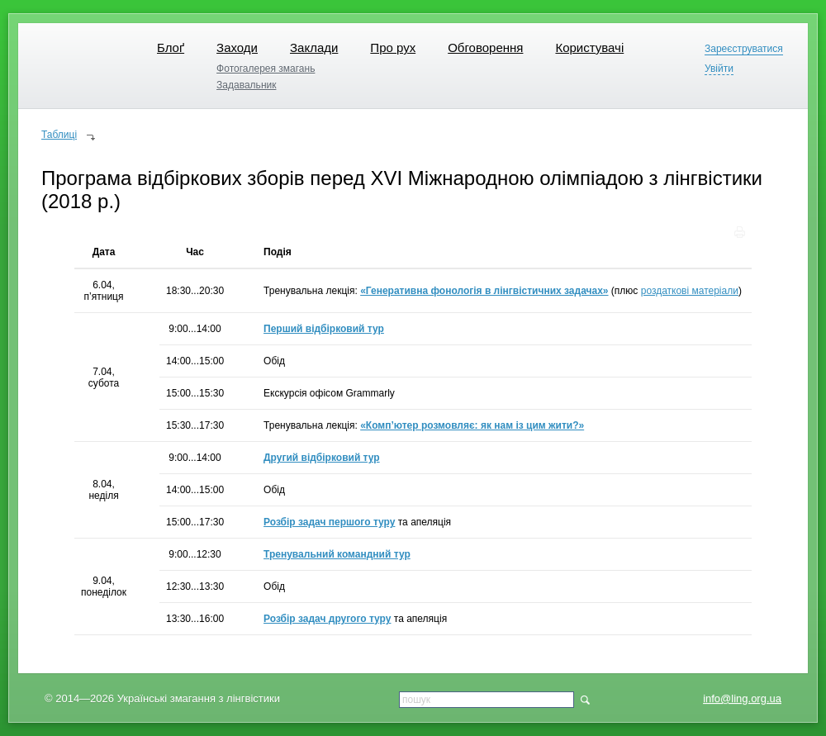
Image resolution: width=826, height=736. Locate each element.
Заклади (314, 47)
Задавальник (246, 85)
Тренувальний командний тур (337, 554)
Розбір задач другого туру (327, 618)
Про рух (392, 47)
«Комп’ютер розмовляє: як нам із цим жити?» (472, 425)
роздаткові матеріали (689, 291)
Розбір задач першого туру (329, 522)
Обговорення (485, 47)
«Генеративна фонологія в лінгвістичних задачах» (484, 291)
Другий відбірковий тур (321, 457)
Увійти (719, 69)
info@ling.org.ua (742, 698)
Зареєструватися (744, 49)
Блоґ (170, 47)
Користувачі (589, 47)
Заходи (237, 47)
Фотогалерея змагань (265, 68)
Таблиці (59, 134)
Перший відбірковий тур (323, 329)
